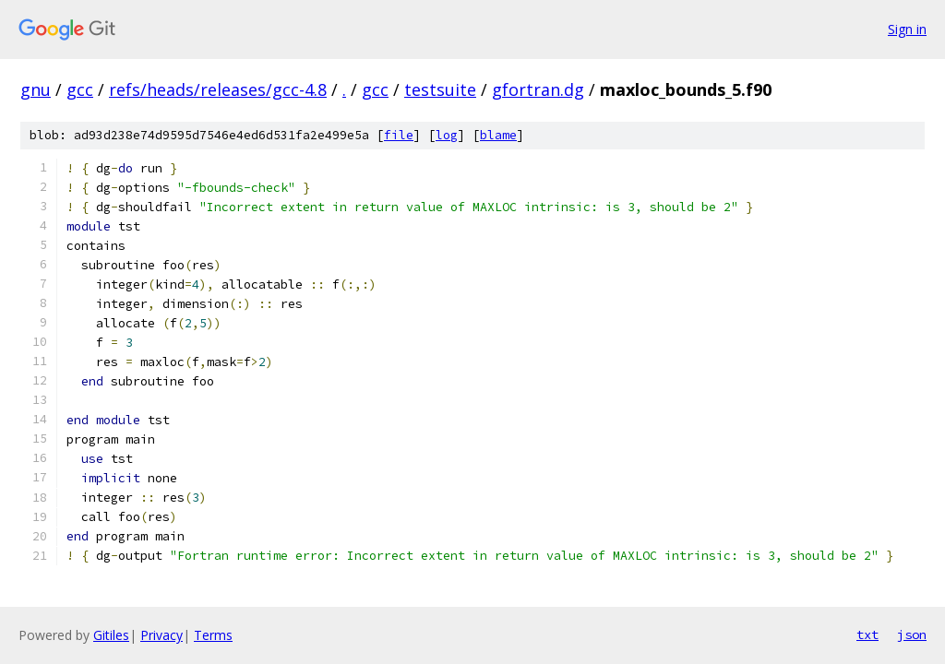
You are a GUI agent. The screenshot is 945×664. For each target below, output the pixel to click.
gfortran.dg (538, 89)
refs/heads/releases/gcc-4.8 (218, 89)
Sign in (907, 29)
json (912, 634)
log (447, 135)
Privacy (161, 635)
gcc (79, 89)
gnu (35, 89)
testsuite (440, 89)
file (398, 135)
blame (498, 135)
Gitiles (111, 635)
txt (867, 634)
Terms (213, 635)
